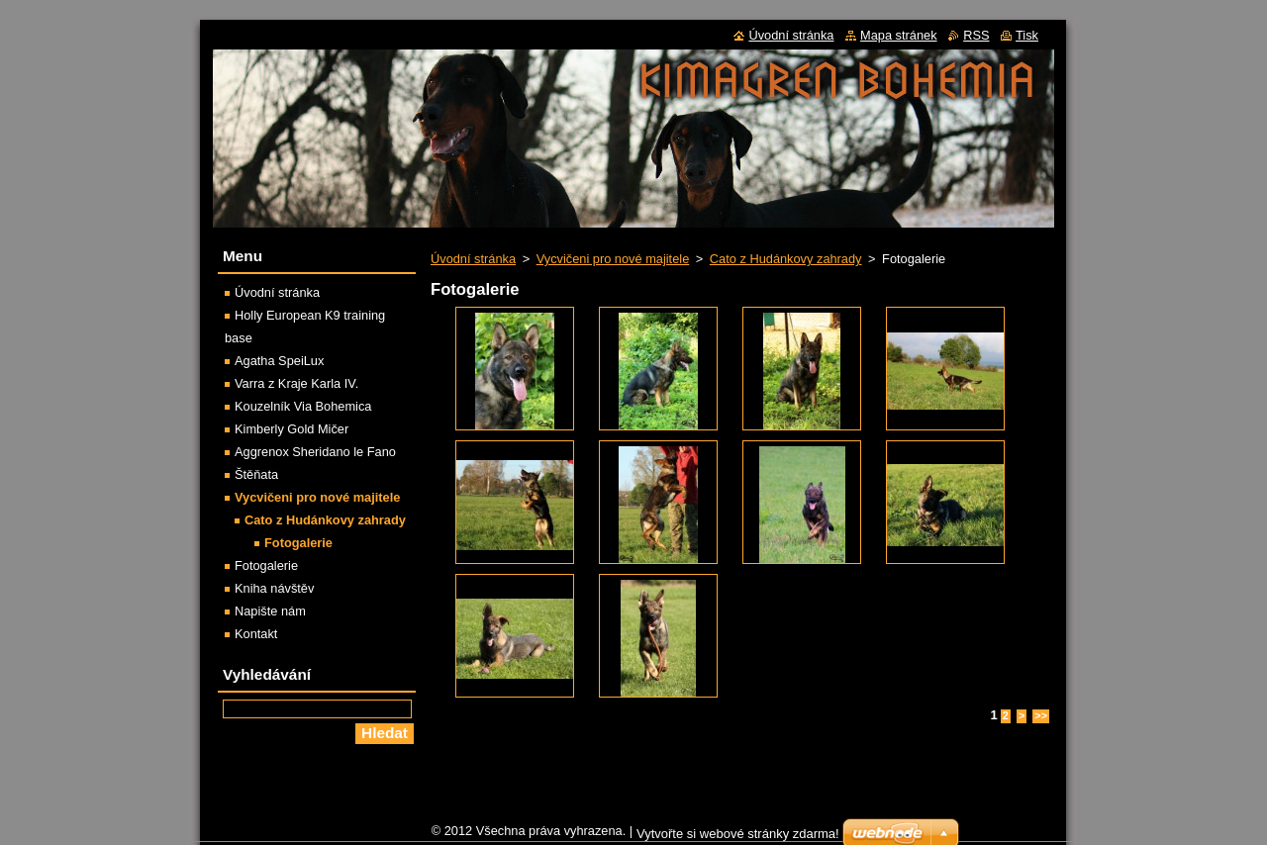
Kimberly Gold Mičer (291, 429)
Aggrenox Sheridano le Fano (315, 451)
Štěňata (256, 474)
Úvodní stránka (473, 258)
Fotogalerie (298, 542)
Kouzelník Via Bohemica (303, 406)
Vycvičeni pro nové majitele (613, 258)
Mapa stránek (898, 35)
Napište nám (270, 611)
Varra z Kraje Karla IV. (296, 383)
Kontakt (256, 633)
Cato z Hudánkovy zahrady (786, 258)
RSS (976, 35)
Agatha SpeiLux (279, 360)
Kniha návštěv (274, 588)
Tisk (1027, 35)
